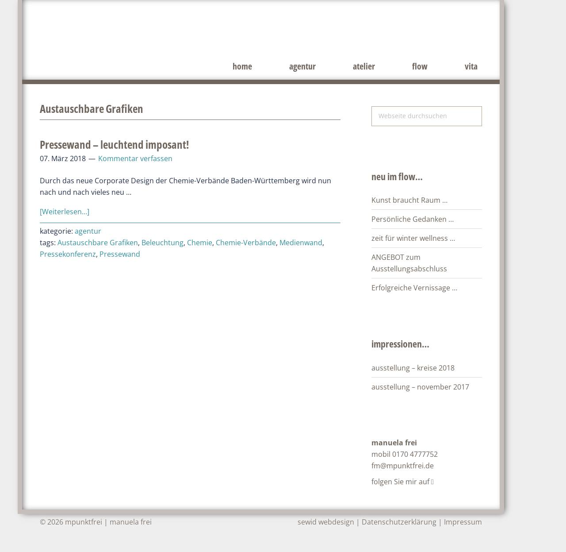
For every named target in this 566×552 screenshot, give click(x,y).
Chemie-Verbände (246, 242)
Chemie (199, 242)
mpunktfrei (155, 31)
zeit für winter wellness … (413, 238)
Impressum (463, 522)
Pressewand (119, 254)
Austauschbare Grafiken (97, 242)
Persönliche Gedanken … (412, 219)
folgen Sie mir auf (402, 481)
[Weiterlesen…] (64, 211)
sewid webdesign (326, 522)
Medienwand (300, 242)
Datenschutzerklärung (399, 522)
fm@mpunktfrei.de (402, 466)
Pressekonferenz (68, 254)
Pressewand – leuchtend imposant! (114, 144)
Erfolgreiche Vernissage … (414, 288)
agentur (88, 231)
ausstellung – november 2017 (420, 387)
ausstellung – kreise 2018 (413, 368)
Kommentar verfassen (135, 158)
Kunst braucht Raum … (409, 200)
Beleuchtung (163, 242)
